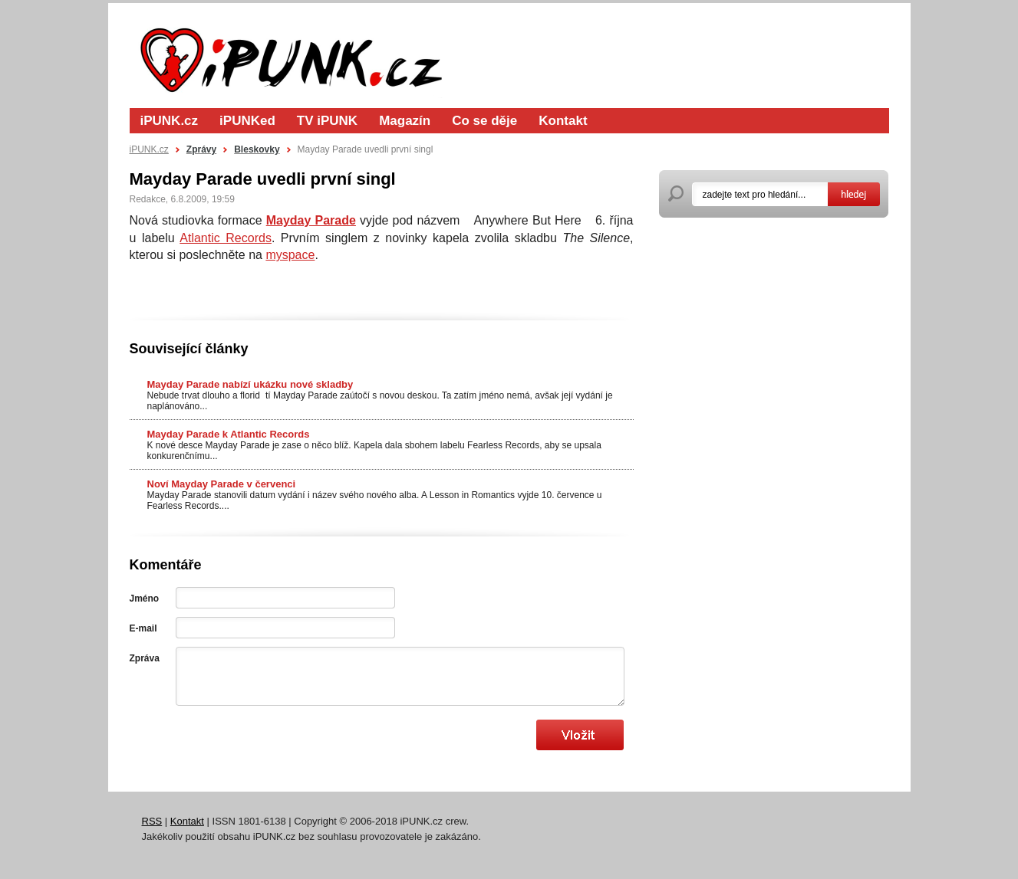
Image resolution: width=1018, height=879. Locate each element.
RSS (152, 821)
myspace (290, 254)
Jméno (145, 598)
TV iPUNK (327, 120)
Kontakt (563, 120)
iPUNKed (247, 120)
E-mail (143, 628)
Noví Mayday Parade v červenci (221, 484)
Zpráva (145, 658)
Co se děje (484, 120)
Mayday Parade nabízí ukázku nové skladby (250, 384)
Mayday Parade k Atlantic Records (228, 434)
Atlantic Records (226, 237)
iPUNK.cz (169, 120)
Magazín (404, 120)
